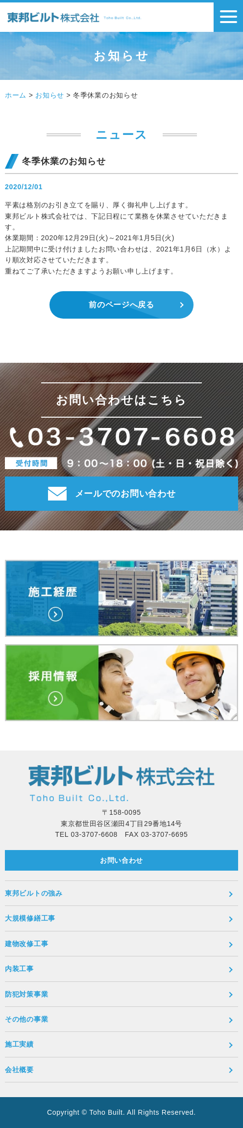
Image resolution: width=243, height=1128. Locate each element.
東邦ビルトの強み (34, 893)
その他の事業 (26, 1019)
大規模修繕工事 (30, 918)
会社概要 (19, 1070)
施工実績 (19, 1044)
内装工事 (19, 969)
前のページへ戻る (121, 305)
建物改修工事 (26, 944)
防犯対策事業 (26, 994)
